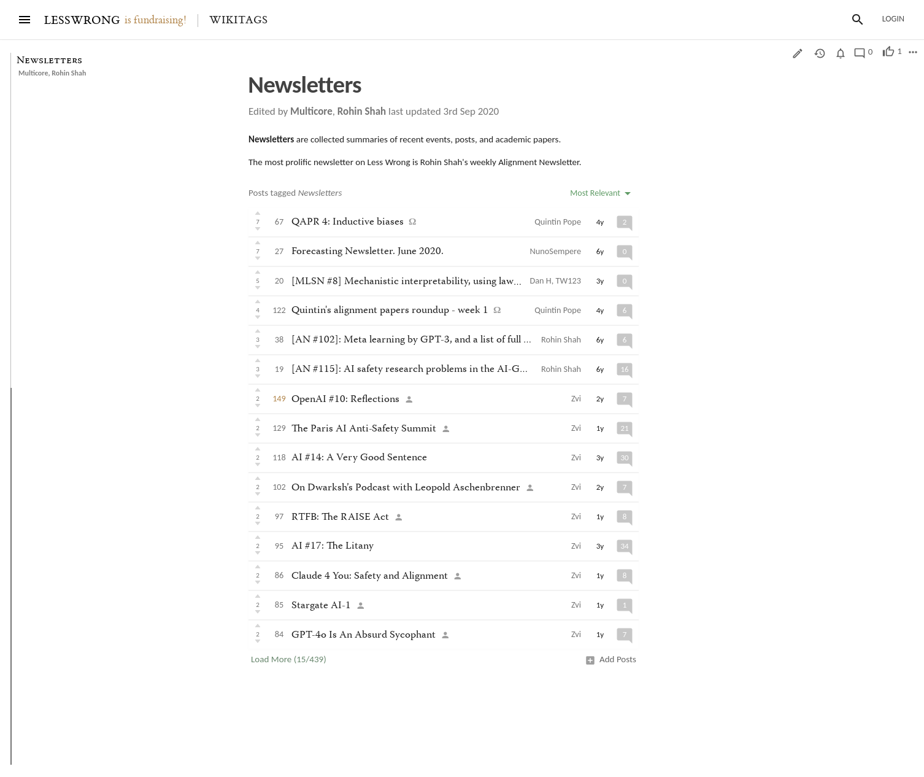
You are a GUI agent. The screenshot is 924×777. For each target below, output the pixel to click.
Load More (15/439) (288, 659)
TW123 (568, 280)
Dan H (540, 280)
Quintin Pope (557, 221)
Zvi (576, 398)
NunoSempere (555, 251)
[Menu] (24, 19)
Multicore (33, 73)
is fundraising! (156, 20)
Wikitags (238, 20)
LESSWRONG (82, 20)
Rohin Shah (69, 73)
